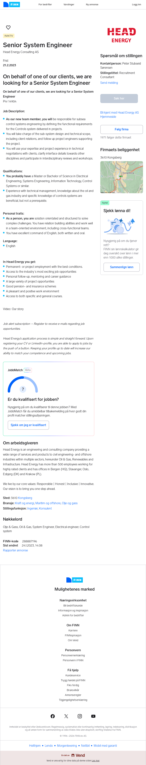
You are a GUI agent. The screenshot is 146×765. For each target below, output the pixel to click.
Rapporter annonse (15, 550)
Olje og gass (70, 503)
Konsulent (45, 508)
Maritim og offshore (48, 503)
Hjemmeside (108, 117)
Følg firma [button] (122, 129)
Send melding (109, 83)
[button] (8, 27)
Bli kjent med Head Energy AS (119, 112)
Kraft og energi (24, 503)
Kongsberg (25, 498)
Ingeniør (32, 508)
